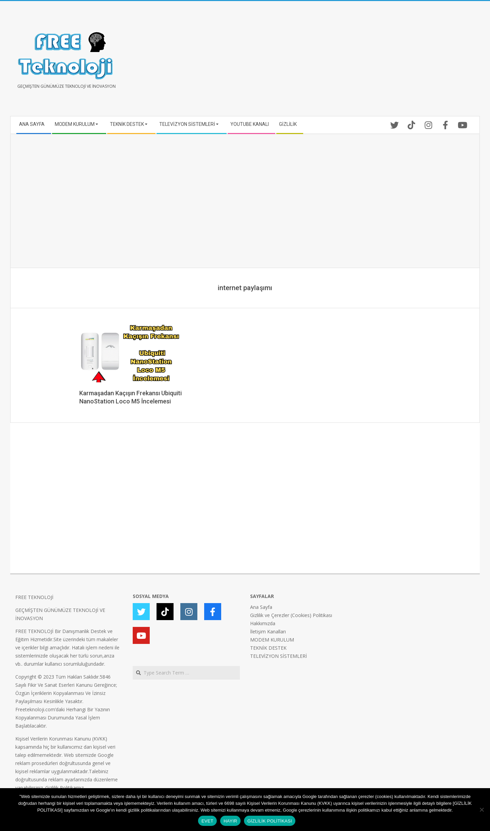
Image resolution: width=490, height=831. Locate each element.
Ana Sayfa (261, 607)
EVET (207, 821)
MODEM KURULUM (272, 639)
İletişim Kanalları (268, 631)
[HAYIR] (481, 809)
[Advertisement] (360, 61)
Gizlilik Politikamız (64, 787)
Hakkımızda (262, 623)
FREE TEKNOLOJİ (34, 597)
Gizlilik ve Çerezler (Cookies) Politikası (291, 615)
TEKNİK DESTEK (268, 648)
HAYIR (230, 821)
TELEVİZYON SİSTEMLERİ (278, 656)
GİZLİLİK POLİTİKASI (269, 821)
